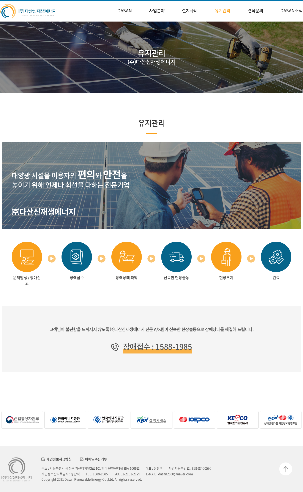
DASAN (124, 10)
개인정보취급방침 (56, 459)
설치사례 (189, 10)
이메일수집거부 (93, 459)
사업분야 (157, 10)
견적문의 (255, 10)
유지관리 (222, 10)
